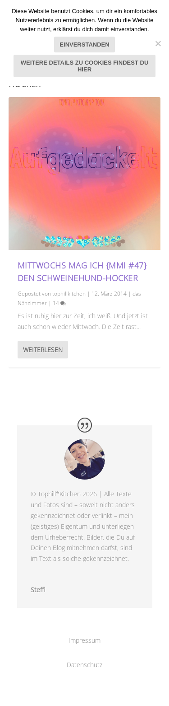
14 (59, 303)
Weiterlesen (43, 349)
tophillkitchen (69, 293)
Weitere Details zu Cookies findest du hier (85, 66)
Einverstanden (84, 44)
